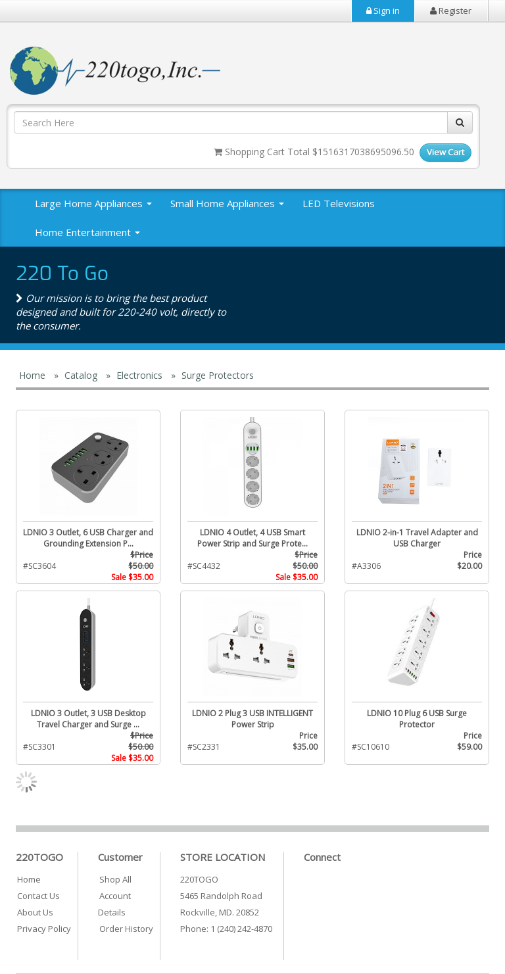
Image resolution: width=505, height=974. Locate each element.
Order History (126, 929)
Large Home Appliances (93, 203)
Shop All (115, 879)
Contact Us (38, 896)
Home (29, 879)
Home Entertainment (87, 232)
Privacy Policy (44, 929)
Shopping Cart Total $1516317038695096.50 (314, 151)
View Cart (445, 152)
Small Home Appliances (227, 203)
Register (450, 10)
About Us (35, 912)
